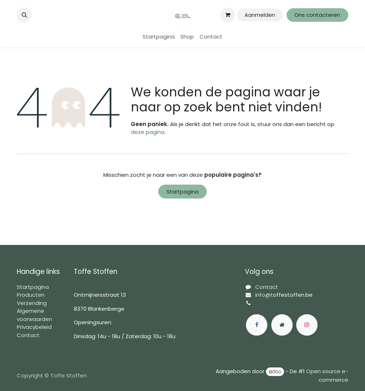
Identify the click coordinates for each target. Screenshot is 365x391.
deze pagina (147, 132)
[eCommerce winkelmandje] (227, 14)
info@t (264, 295)
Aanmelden (260, 15)
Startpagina (182, 191)
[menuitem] (159, 37)
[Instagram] (307, 325)
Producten (31, 295)
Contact (28, 335)
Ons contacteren (317, 15)
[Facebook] (256, 325)
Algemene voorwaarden (34, 315)
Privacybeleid (34, 327)
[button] (24, 14)
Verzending (32, 303)
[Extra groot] (282, 325)
